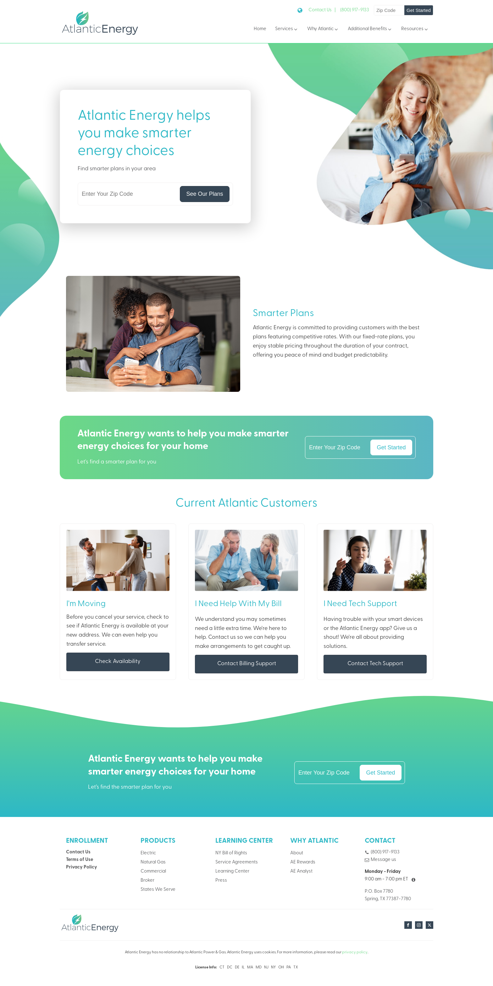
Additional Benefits (370, 29)
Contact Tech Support (375, 664)
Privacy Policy (81, 867)
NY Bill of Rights (231, 853)
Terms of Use (79, 860)
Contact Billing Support (246, 664)
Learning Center (232, 871)
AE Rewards (302, 862)
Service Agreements (236, 862)
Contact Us (78, 852)
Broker (147, 881)
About (296, 853)
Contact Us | (322, 10)
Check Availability (118, 662)
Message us (383, 860)
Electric (148, 853)
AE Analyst (301, 871)
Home (260, 29)
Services (286, 29)
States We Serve (158, 890)
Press (221, 881)
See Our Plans (204, 194)
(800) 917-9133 (354, 10)
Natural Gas (153, 862)
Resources (415, 29)
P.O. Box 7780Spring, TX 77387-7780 (388, 895)
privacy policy (355, 953)
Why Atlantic (323, 29)
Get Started (419, 10)
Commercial (153, 871)
